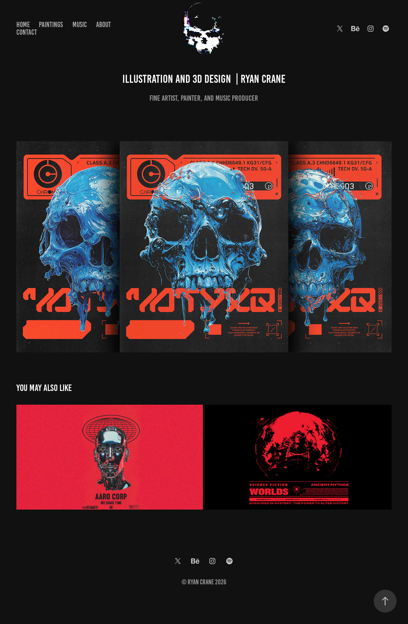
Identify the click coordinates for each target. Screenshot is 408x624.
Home (23, 25)
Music (79, 25)
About (103, 25)
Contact (26, 32)
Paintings (51, 25)
